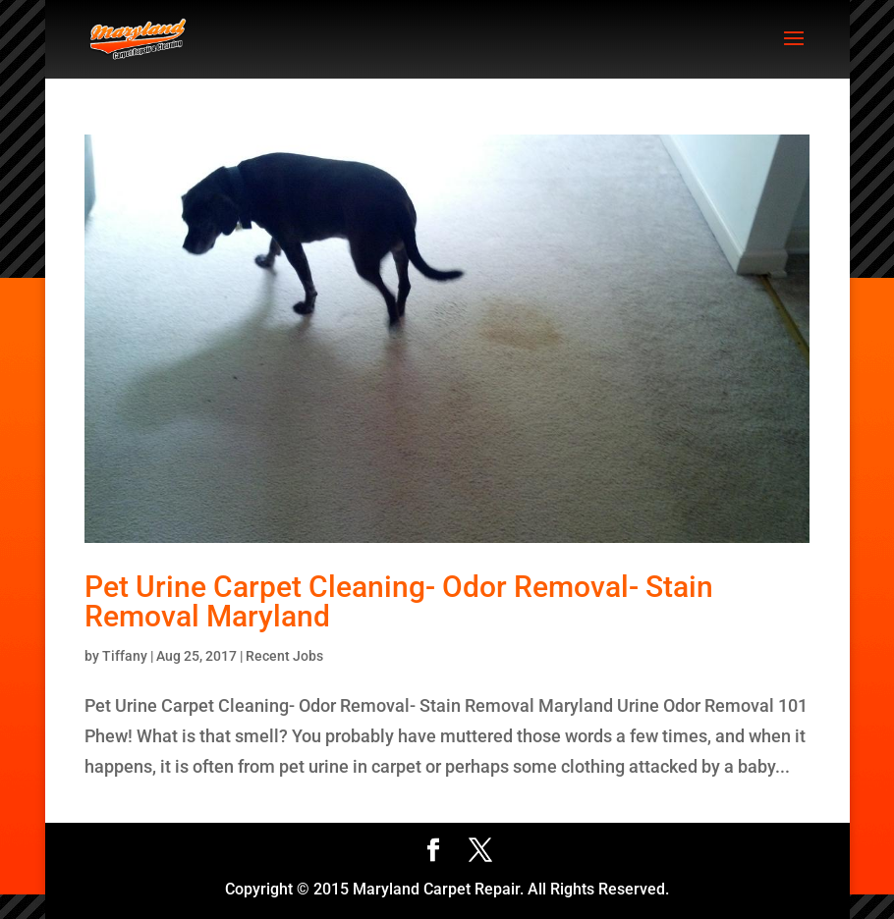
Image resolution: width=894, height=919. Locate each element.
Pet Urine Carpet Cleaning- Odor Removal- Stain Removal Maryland (398, 601)
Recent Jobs (284, 656)
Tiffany (124, 656)
